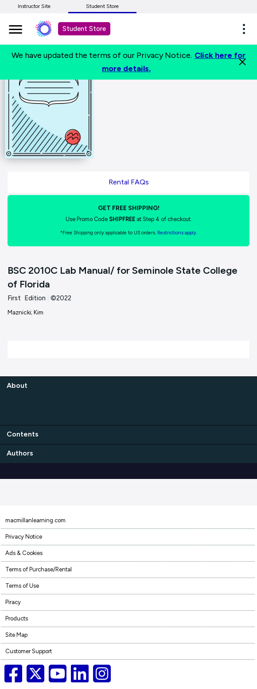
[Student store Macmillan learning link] (50, 29)
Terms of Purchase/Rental (38, 569)
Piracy (13, 602)
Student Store (102, 6)
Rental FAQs (129, 182)
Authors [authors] (20, 453)
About (17, 385)
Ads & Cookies (24, 553)
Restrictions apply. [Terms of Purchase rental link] (177, 233)
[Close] (242, 62)
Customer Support (28, 651)
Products (16, 618)
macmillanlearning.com (35, 520)
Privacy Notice (23, 536)
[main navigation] (15, 28)
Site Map (16, 635)
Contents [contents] (23, 434)
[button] (246, 28)
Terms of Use (22, 585)
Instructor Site (34, 6)
